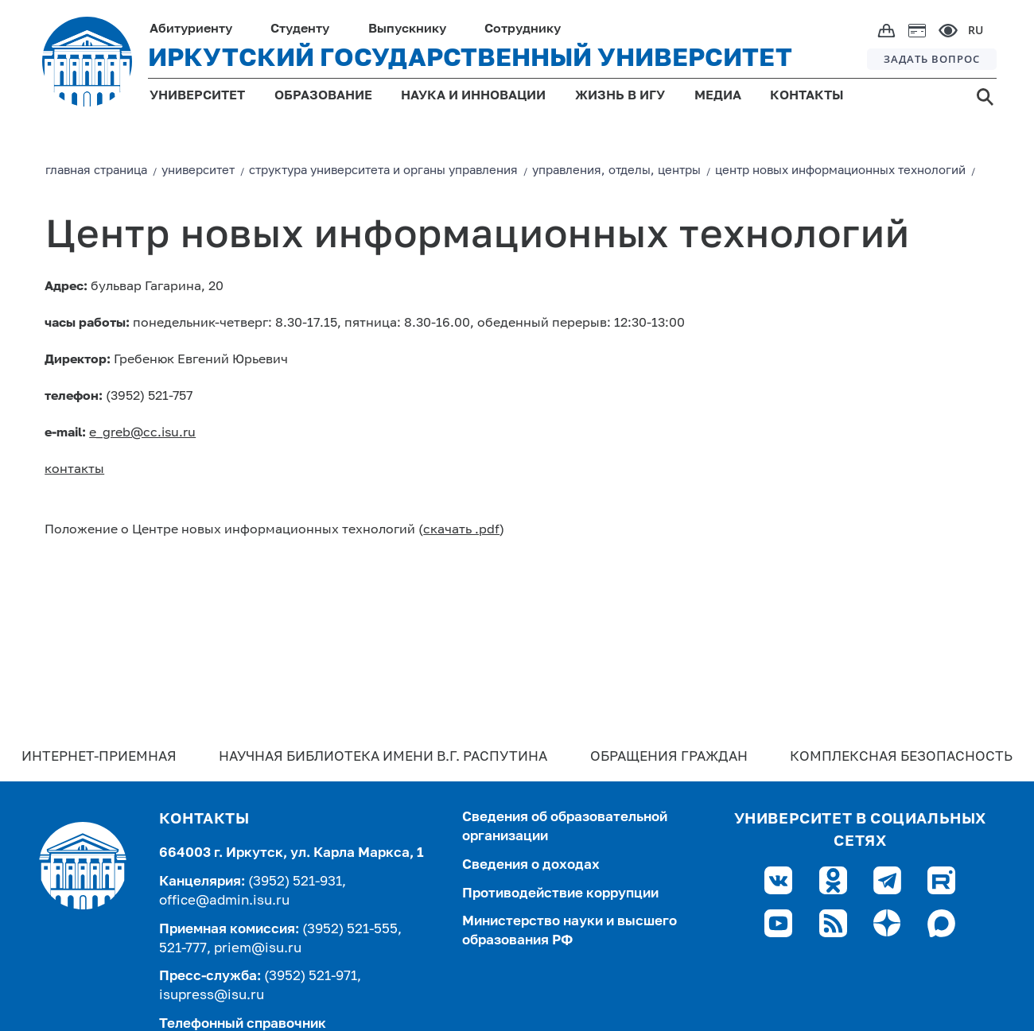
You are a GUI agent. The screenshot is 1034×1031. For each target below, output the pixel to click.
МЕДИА (717, 96)
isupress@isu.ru (211, 995)
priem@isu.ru (257, 948)
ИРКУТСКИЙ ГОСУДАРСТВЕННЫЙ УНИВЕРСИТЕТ (470, 59)
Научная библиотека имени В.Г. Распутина (383, 757)
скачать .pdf (461, 530)
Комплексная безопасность (901, 757)
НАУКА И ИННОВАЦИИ (473, 96)
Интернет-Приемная (99, 757)
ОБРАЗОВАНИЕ (323, 96)
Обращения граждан (669, 757)
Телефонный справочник (242, 1024)
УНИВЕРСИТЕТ (197, 96)
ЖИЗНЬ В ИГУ (620, 96)
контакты (74, 469)
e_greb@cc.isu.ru (142, 433)
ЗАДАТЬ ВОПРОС (932, 59)
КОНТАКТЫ (807, 96)
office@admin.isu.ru (224, 901)
